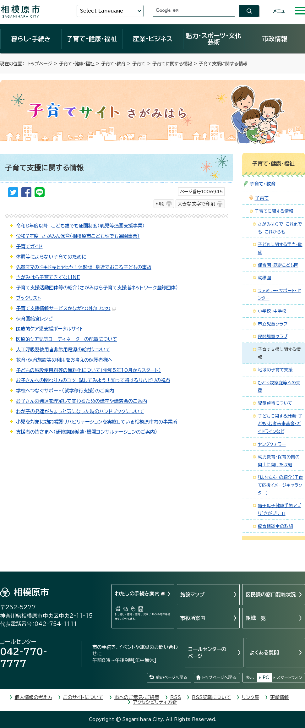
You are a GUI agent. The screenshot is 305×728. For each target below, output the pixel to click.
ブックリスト (28, 298)
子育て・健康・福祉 (92, 39)
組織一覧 (256, 618)
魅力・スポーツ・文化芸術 (213, 38)
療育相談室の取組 (275, 526)
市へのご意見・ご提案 (136, 697)
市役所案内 (192, 618)
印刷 (159, 203)
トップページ (39, 63)
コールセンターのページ (207, 653)
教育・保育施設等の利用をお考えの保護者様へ (64, 360)
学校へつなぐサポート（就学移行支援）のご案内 (65, 390)
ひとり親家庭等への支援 (279, 386)
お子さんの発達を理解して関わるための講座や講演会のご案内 (81, 401)
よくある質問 (264, 652)
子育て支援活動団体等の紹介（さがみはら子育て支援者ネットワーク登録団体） (97, 287)
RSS (175, 697)
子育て (138, 63)
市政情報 (274, 39)
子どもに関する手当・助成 (280, 248)
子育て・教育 (113, 63)
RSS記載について (211, 697)
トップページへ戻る (219, 678)
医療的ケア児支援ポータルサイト (50, 328)
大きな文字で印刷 (196, 203)
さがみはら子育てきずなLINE (48, 277)
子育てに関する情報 (172, 63)
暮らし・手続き (31, 39)
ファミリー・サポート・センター (279, 294)
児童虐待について (275, 403)
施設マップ (192, 594)
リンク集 (250, 697)
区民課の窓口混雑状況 (271, 594)
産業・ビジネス (152, 39)
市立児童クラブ (272, 324)
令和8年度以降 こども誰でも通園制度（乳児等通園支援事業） (80, 225)
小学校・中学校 (272, 311)
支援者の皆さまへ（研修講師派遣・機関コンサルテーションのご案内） (86, 432)
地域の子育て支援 (275, 370)
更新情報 (279, 697)
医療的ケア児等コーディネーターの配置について (66, 339)
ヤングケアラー (272, 444)
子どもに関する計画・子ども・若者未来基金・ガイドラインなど (280, 424)
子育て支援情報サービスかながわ (66, 308)
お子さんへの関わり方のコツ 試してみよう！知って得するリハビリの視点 (93, 380)
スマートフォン (289, 678)
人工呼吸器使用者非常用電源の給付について (63, 349)
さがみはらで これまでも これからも (280, 228)
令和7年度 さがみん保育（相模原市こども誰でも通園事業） (78, 236)
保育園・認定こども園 (278, 265)
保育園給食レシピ (34, 318)
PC (266, 678)
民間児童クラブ (272, 336)
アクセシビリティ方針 (155, 702)
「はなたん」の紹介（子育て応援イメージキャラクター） (280, 485)
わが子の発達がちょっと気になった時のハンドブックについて (80, 411)
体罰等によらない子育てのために (51, 257)
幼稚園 (264, 278)
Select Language (101, 10)
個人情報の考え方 (33, 697)
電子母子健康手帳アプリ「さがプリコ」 (279, 509)
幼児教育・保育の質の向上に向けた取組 (279, 461)
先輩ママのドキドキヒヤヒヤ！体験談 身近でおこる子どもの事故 (83, 267)
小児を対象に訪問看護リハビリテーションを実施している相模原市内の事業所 (96, 421)
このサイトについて (83, 697)
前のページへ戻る (171, 678)
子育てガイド (29, 246)
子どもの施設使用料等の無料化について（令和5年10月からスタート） (88, 370)
